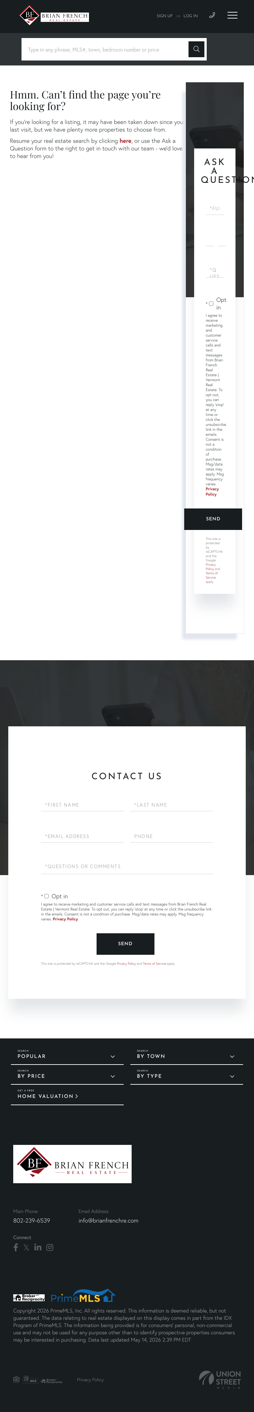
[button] (196, 49)
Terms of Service (212, 575)
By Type (149, 1076)
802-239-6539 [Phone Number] (31, 1220)
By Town (151, 1056)
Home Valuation (46, 1096)
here (125, 140)
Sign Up (165, 16)
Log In (191, 16)
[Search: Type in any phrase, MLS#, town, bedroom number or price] (107, 49)
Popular (32, 1056)
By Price (31, 1076)
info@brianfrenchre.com (108, 1220)
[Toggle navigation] (232, 15)
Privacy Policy (212, 492)
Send (213, 519)
